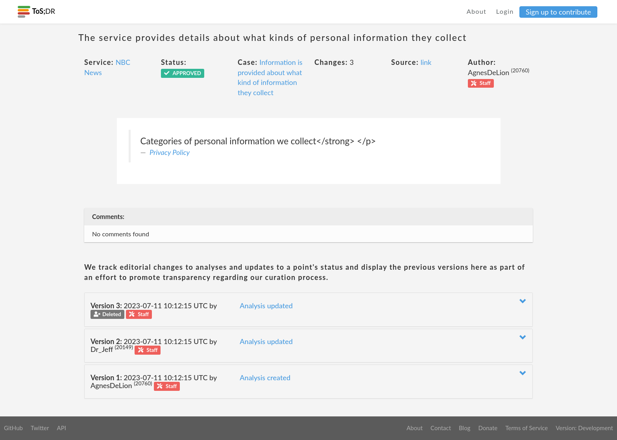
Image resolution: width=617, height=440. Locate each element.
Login (505, 11)
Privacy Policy (170, 152)
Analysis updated (266, 305)
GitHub (13, 427)
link (426, 62)
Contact (440, 427)
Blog (464, 427)
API (61, 427)
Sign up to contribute (558, 11)
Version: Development (584, 427)
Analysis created (265, 377)
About (477, 11)
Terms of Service (526, 427)
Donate (487, 427)
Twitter (40, 427)
